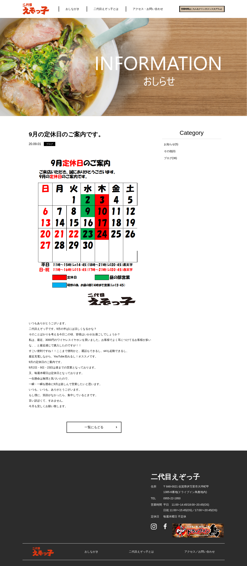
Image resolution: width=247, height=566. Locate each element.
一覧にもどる (94, 427)
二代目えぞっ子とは (106, 8)
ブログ (49, 144)
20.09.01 (35, 144)
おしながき (72, 8)
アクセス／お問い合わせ (199, 551)
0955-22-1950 (171, 498)
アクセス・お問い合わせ (148, 8)
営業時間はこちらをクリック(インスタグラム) (201, 9)
